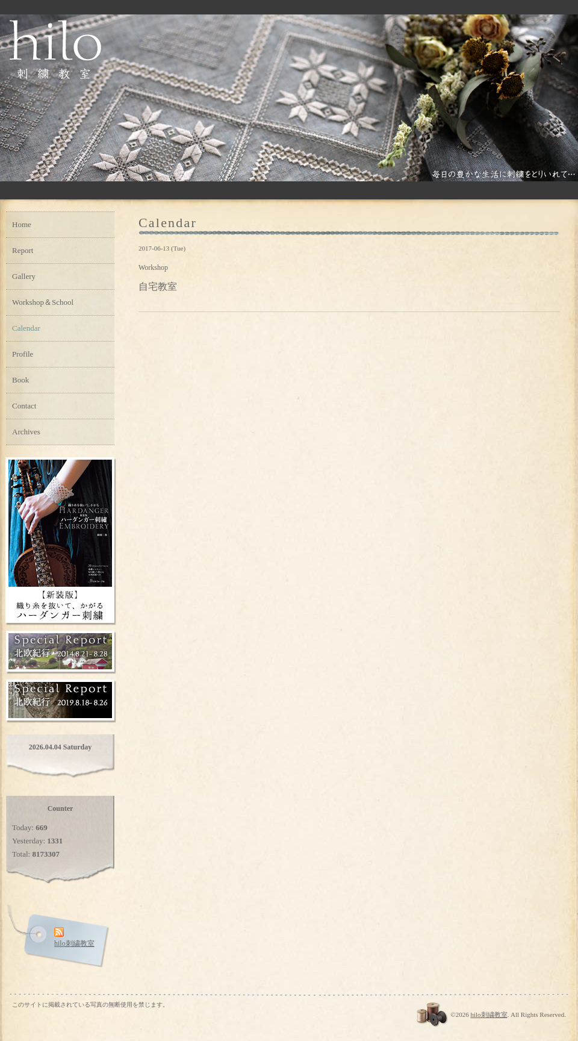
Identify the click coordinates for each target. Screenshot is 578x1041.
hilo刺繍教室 (488, 1014)
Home (21, 224)
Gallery (24, 276)
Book (20, 379)
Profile (22, 353)
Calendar (26, 328)
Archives (26, 431)
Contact (24, 405)
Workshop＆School (42, 302)
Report (22, 250)
